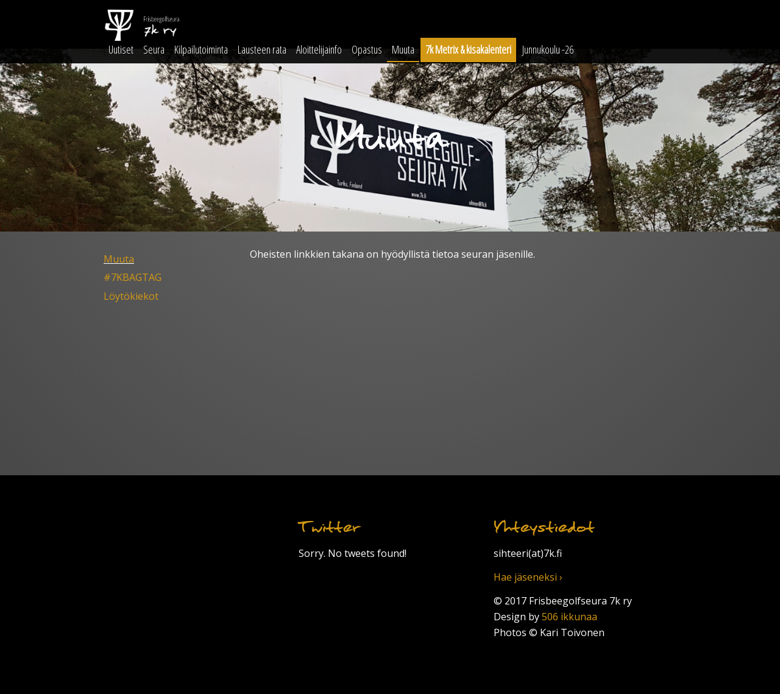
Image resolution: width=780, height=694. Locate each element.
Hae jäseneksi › (528, 577)
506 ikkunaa (569, 616)
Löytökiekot (131, 296)
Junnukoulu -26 (547, 49)
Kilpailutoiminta (201, 49)
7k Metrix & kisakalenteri (468, 49)
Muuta (403, 49)
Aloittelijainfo (319, 49)
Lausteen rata (262, 49)
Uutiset (120, 49)
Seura (154, 49)
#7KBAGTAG (132, 277)
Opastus (367, 49)
